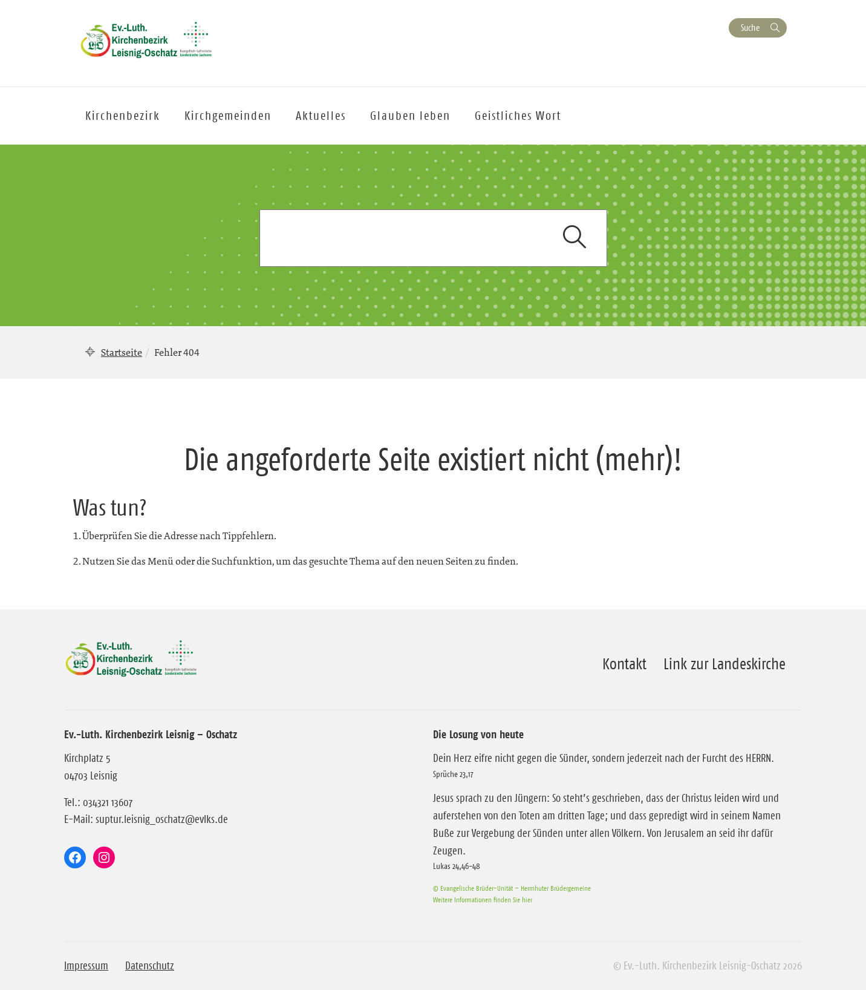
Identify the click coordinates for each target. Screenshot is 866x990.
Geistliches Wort (518, 115)
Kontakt (624, 664)
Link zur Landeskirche (724, 664)
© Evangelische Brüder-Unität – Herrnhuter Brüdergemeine (512, 888)
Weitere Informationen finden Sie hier (482, 899)
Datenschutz (149, 965)
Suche (750, 27)
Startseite (121, 352)
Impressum (86, 965)
